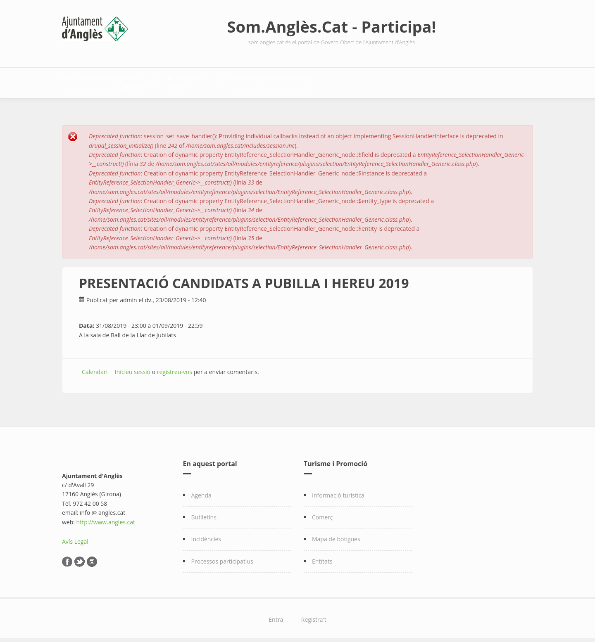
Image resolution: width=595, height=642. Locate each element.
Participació (360, 81)
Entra (276, 615)
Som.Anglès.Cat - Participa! (331, 26)
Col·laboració (428, 81)
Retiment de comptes (280, 81)
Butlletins (204, 512)
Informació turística (338, 491)
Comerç (322, 512)
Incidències (206, 535)
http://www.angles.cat (106, 517)
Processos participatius (222, 557)
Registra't (313, 615)
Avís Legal (75, 537)
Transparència (126, 81)
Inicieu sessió (132, 367)
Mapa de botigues (336, 535)
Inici (78, 81)
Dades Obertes (198, 81)
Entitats (322, 557)
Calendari (94, 367)
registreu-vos (174, 367)
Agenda (201, 491)
